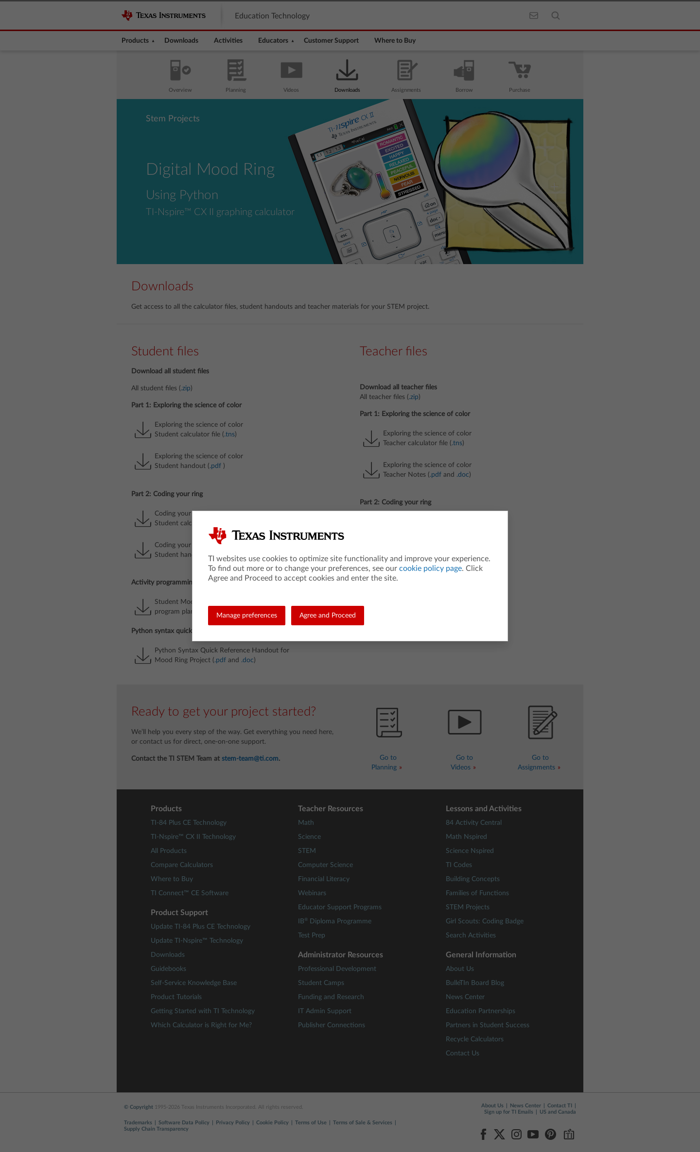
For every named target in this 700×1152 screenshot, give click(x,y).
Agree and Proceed (327, 615)
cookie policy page (430, 568)
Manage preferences (246, 615)
